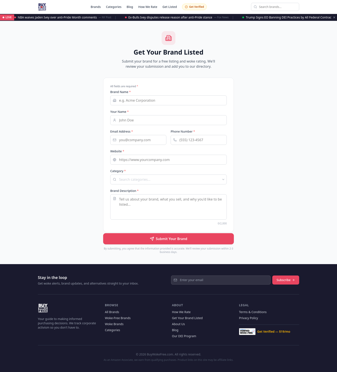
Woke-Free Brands (118, 318)
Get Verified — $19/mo (264, 331)
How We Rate (147, 7)
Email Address (121, 131)
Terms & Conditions (253, 312)
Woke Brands (114, 324)
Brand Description (124, 191)
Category (118, 171)
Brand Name (120, 92)
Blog (130, 7)
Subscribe (286, 280)
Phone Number (183, 131)
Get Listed (169, 7)
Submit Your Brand (168, 238)
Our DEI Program (184, 336)
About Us (178, 324)
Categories (113, 7)
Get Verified (194, 7)
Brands (96, 7)
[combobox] (168, 179)
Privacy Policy (248, 318)
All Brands (112, 312)
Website (117, 151)
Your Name (119, 112)
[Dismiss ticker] (334, 17)
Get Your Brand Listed (187, 318)
